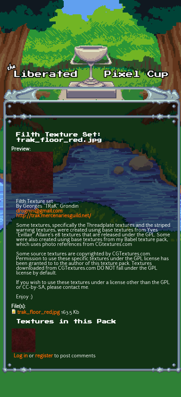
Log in (21, 356)
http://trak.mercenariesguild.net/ (53, 216)
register (44, 356)
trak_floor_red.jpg (38, 312)
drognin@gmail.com (39, 211)
